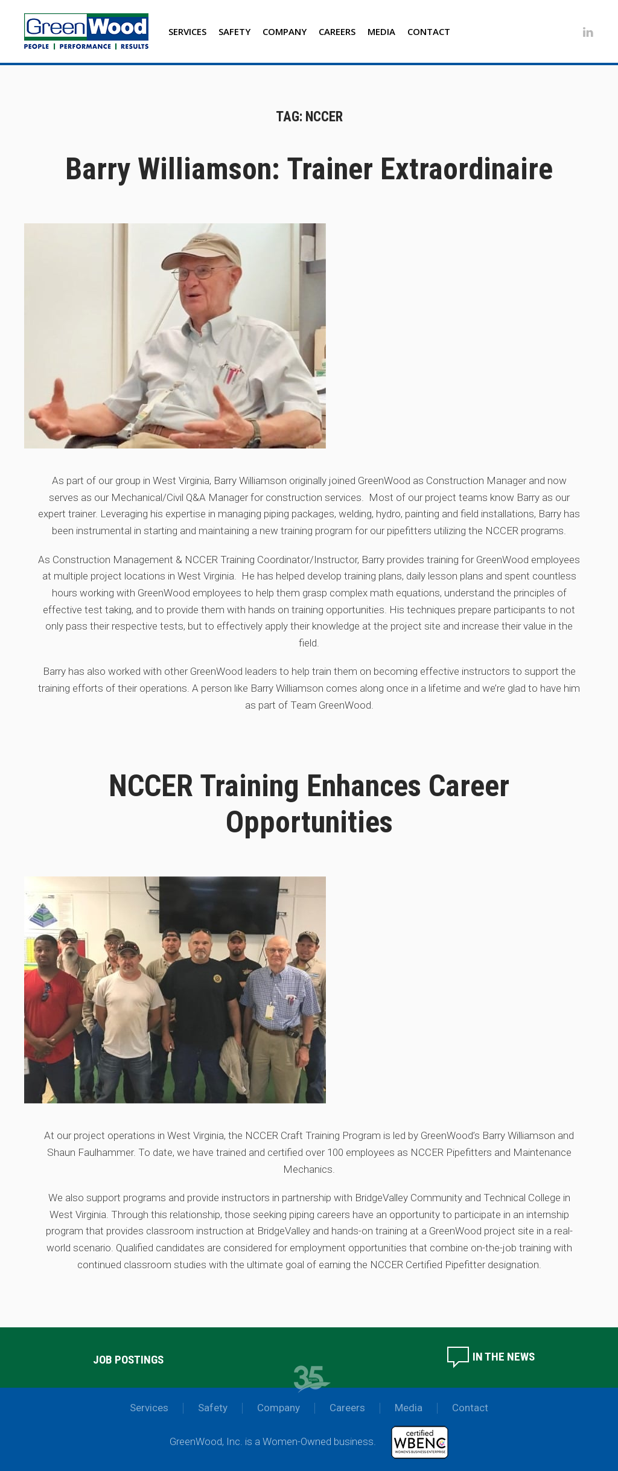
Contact (428, 31)
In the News (490, 1357)
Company (285, 31)
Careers (337, 31)
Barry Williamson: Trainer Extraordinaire (309, 169)
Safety (234, 31)
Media (381, 31)
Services (187, 31)
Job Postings (128, 1360)
